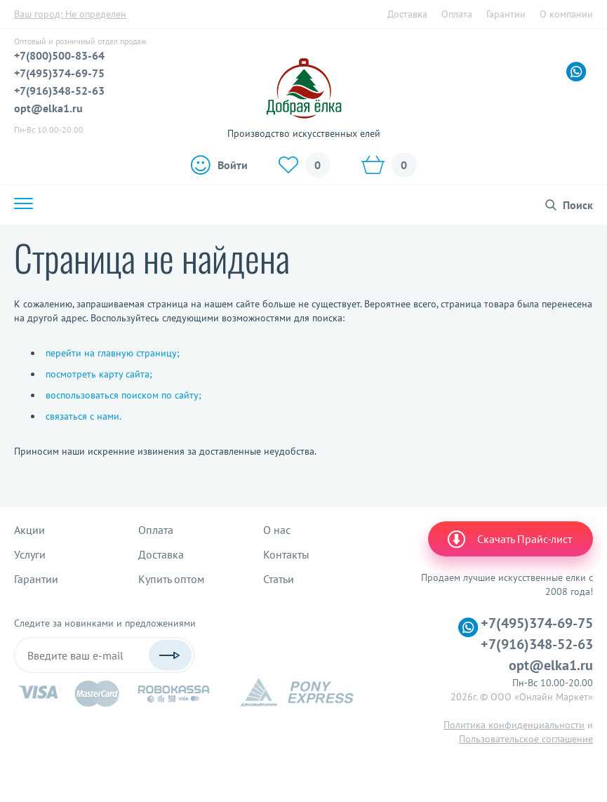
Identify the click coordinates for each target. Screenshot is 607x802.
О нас (277, 530)
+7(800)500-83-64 (59, 55)
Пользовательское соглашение (526, 739)
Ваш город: (70, 14)
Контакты (286, 554)
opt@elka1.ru (48, 108)
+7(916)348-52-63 (59, 90)
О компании (566, 14)
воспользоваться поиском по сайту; (123, 395)
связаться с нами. (83, 416)
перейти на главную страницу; (113, 353)
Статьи (278, 579)
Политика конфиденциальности (514, 725)
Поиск (578, 205)
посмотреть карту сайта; (99, 374)
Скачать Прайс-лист (509, 538)
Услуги (30, 554)
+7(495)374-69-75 (59, 73)
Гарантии (506, 14)
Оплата (456, 14)
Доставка (407, 14)
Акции (29, 530)
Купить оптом (171, 579)
